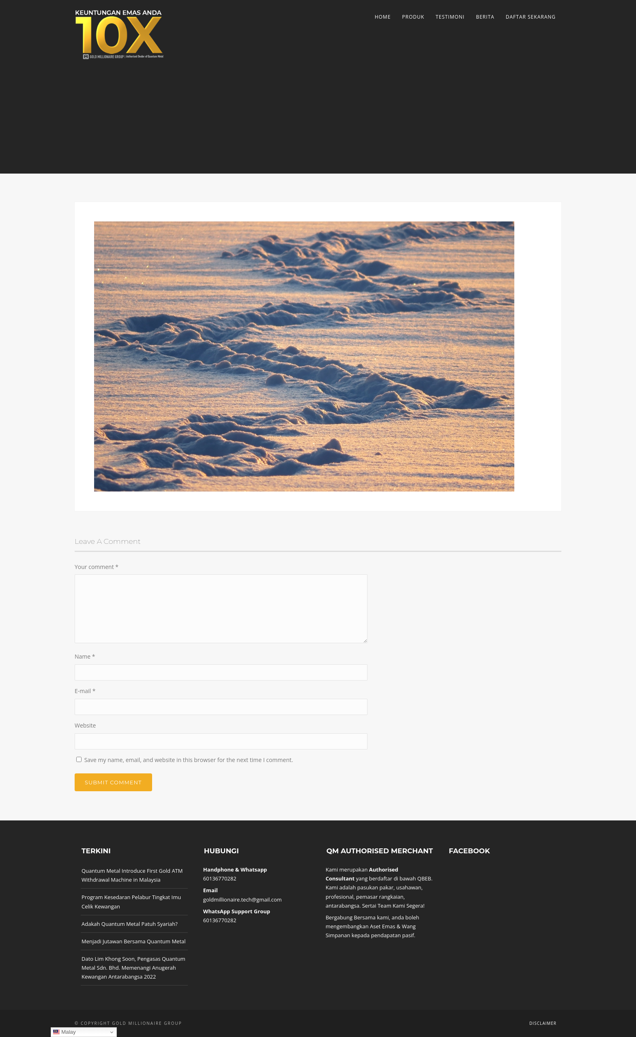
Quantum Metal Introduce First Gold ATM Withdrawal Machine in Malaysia (132, 875)
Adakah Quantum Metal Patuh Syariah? (130, 924)
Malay (64, 1032)
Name (85, 656)
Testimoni (450, 16)
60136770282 (219, 878)
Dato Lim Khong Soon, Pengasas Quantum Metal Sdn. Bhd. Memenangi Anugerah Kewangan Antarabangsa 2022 (133, 967)
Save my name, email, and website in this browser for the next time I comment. (188, 760)
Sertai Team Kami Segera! (393, 905)
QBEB (424, 878)
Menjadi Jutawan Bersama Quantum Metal (134, 941)
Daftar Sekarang (531, 16)
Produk (413, 16)
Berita (485, 16)
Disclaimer (542, 1023)
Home (383, 16)
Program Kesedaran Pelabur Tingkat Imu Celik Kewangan (131, 901)
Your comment (96, 567)
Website (85, 725)
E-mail (85, 691)
